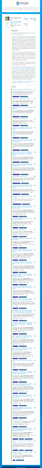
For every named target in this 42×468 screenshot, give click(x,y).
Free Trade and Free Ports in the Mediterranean (22, 89)
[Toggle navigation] (21, 8)
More (32, 94)
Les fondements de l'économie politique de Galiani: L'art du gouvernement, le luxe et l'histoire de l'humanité (22, 349)
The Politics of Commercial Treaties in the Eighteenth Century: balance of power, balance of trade (22, 128)
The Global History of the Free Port (19, 176)
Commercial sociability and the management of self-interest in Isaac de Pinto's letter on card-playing (22, 250)
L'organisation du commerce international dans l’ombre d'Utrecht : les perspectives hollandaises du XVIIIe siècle (22, 275)
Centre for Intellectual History (27, 73)
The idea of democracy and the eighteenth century (22, 441)
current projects (30, 81)
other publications (26, 82)
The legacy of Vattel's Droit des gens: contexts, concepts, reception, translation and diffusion (22, 299)
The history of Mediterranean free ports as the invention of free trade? (22, 219)
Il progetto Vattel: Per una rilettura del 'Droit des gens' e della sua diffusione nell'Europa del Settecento (22, 186)
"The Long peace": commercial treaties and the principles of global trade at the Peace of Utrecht (22, 287)
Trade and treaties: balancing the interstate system (22, 361)
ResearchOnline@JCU (24, 96)
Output (7, 27)
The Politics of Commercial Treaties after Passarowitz (22, 197)
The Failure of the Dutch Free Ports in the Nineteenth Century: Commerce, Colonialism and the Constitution (22, 140)
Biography (7, 23)
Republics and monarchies (17, 419)
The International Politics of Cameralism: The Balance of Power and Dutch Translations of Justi (22, 263)
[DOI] (30, 112)
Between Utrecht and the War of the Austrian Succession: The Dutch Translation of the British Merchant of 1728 (22, 165)
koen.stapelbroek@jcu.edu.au (17, 21)
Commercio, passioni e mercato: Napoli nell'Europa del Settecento (22, 453)
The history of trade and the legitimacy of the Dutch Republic (22, 239)
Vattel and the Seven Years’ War (18, 229)
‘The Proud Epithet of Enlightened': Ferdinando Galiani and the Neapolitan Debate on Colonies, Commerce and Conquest (22, 429)
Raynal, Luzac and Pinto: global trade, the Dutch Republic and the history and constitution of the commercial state (22, 336)
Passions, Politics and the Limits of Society (21, 98)
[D (28, 103)
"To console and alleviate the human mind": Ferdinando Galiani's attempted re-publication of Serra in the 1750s (22, 408)
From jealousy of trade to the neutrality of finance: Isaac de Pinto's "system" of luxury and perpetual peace (22, 396)
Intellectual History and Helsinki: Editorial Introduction (22, 108)
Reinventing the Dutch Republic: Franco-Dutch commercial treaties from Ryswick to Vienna (22, 384)
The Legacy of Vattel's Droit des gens (20, 118)
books (19, 82)
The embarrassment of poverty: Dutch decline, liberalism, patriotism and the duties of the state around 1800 (22, 207)
